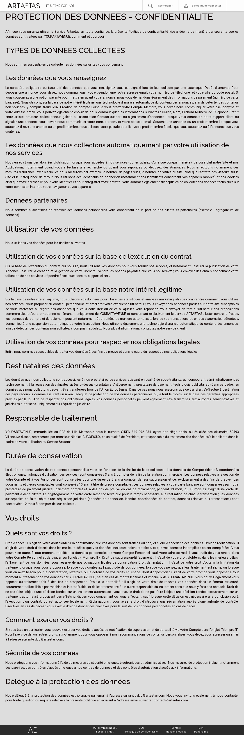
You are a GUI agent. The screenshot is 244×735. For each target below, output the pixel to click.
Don (200, 727)
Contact (175, 727)
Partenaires (201, 731)
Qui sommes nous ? (105, 727)
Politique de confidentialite (141, 731)
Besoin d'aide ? (105, 731)
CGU (141, 727)
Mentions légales (176, 731)
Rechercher (165, 5)
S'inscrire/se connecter (206, 5)
